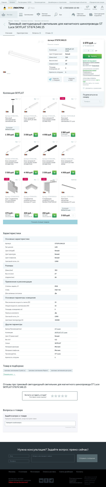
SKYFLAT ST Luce (9, 129)
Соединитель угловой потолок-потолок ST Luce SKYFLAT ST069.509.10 (30, 202)
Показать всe (9, 374)
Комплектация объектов (78, 2)
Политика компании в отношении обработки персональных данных (75, 480)
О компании (23, 472)
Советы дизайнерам (66, 472)
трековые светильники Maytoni (38, 370)
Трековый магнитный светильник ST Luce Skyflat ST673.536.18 (68, 120)
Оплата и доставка (49, 472)
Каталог (12, 2)
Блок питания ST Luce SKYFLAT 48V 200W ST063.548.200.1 (67, 163)
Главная (4, 2)
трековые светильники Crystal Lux (14, 370)
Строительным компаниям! (91, 75)
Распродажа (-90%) (24, 2)
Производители (39, 2)
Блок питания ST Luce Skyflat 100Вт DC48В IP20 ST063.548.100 (11, 163)
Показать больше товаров (40, 222)
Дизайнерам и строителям (57, 2)
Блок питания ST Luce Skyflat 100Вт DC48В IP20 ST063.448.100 (48, 163)
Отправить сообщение (87, 458)
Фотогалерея (35, 472)
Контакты (79, 472)
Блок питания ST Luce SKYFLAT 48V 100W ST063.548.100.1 (30, 120)
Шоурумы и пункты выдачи (91, 62)
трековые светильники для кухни (61, 370)
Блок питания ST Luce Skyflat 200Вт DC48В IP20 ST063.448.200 (30, 163)
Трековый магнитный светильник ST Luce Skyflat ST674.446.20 (68, 201)
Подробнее (95, 66)
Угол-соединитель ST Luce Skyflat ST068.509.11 (11, 200)
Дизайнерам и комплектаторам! (88, 72)
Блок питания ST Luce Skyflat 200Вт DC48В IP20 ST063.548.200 (48, 120)
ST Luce (58, 329)
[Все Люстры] (13, 7)
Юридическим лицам (97, 2)
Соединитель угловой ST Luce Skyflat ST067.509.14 (49, 200)
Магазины (12, 472)
